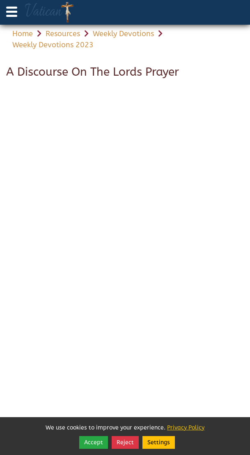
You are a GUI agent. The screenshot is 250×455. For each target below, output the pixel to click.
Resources (63, 33)
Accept (93, 442)
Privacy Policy (185, 427)
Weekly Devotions (123, 33)
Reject (125, 442)
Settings (158, 442)
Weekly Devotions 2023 (53, 44)
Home (22, 33)
